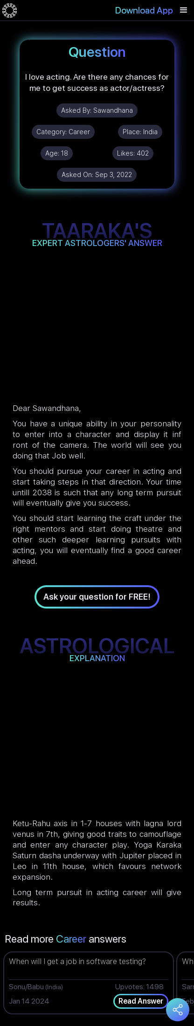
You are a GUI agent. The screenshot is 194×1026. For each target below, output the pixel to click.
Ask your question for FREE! (97, 597)
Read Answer (140, 1001)
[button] (183, 10)
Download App (144, 10)
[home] (9, 10)
